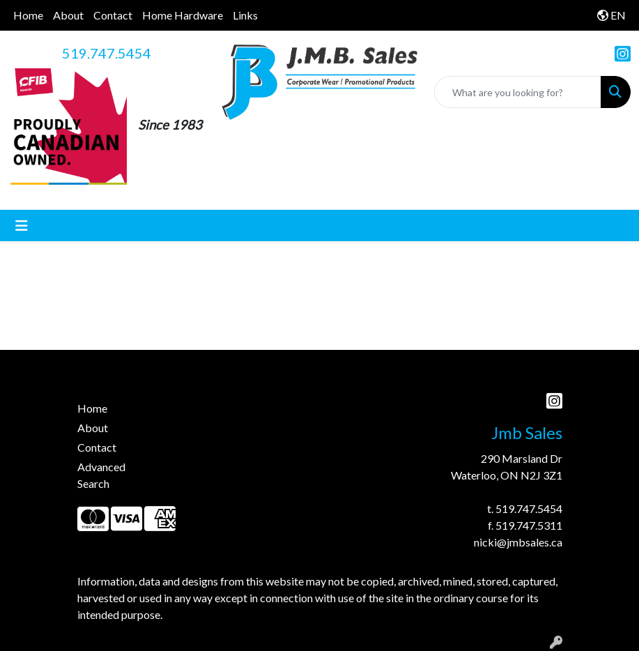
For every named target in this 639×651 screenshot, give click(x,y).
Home (28, 15)
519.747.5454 (106, 53)
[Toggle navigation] (21, 225)
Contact (112, 15)
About (68, 15)
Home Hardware (182, 15)
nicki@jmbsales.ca (518, 542)
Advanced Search (101, 475)
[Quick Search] (517, 92)
